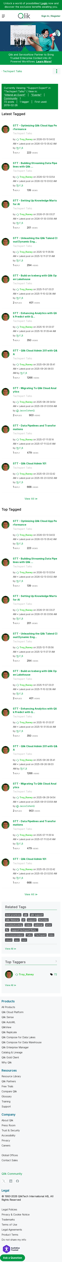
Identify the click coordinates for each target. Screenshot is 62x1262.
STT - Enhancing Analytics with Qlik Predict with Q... (35, 315)
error (48, 925)
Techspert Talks (30, 35)
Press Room (8, 1125)
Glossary (7, 1096)
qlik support (37, 915)
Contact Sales (10, 1160)
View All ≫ (31, 498)
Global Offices (10, 1155)
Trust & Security (11, 1130)
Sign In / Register (50, 16)
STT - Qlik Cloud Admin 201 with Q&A (35, 352)
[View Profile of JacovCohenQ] (27, 410)
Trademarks (8, 1219)
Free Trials (7, 1086)
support (32, 920)
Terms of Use (9, 1224)
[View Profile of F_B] (21, 148)
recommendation (14, 935)
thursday (43, 920)
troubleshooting (14, 925)
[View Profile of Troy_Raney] (26, 139)
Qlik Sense (8, 1017)
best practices (13, 915)
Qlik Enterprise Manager (15, 1047)
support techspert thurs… (24, 930)
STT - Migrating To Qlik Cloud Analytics (34, 390)
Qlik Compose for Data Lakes (18, 1037)
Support (6, 1106)
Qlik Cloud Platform (12, 1012)
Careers (6, 1145)
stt (23, 920)
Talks (29, 935)
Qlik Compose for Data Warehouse (22, 1042)
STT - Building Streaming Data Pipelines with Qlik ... (35, 165)
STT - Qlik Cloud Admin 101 (29, 463)
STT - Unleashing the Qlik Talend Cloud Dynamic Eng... (35, 240)
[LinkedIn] (10, 1181)
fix (7, 930)
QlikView (6, 1027)
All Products (8, 1007)
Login (44, 3)
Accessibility (8, 1135)
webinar (38, 925)
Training (6, 1101)
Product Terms (10, 1234)
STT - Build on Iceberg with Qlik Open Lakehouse (35, 277)
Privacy (6, 1140)
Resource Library (11, 1076)
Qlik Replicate (9, 1032)
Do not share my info (14, 1239)
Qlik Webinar (12, 920)
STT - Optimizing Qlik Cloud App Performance (35, 127)
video (28, 925)
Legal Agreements (12, 1229)
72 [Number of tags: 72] (55, 974)
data (51, 935)
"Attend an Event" (14, 94)
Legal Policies (9, 1209)
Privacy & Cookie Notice (16, 1214)
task (24, 940)
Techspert (40, 935)
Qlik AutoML (8, 1022)
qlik (25, 915)
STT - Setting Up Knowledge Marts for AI (35, 202)
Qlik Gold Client (10, 1057)
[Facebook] (17, 1181)
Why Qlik (7, 1062)
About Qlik (7, 1120)
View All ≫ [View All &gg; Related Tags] (10, 948)
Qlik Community (12, 1173)
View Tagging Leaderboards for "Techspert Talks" (31, 961)
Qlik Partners (9, 1081)
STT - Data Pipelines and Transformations (34, 427)
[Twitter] (4, 1181)
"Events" (36, 94)
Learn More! (44, 61)
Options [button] (56, 71)
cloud (9, 940)
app (17, 940)
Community (10, 98)
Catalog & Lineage (12, 1052)
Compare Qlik (9, 1091)
